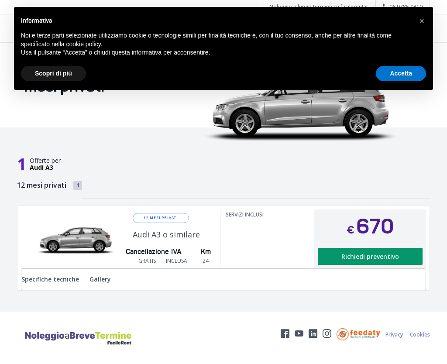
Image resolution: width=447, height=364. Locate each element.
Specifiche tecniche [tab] (50, 279)
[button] (422, 21)
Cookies (420, 334)
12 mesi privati (161, 217)
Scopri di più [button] (53, 73)
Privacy (394, 334)
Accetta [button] (401, 73)
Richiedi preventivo (370, 256)
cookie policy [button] (83, 44)
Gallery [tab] (100, 279)
